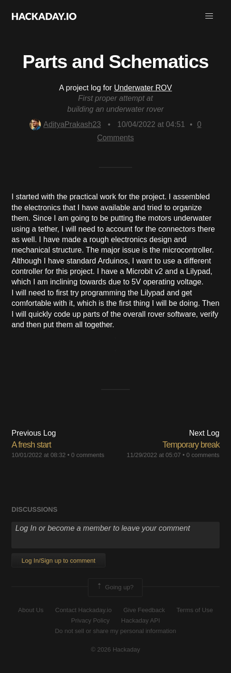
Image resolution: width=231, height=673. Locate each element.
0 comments (88, 454)
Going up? (115, 587)
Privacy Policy (90, 620)
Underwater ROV (143, 88)
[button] (209, 16)
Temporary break (191, 444)
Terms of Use (194, 610)
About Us (30, 610)
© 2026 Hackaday (115, 649)
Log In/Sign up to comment (58, 560)
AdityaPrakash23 (65, 124)
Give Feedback (143, 610)
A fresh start (31, 444)
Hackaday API (140, 620)
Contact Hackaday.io (83, 610)
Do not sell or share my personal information (115, 630)
